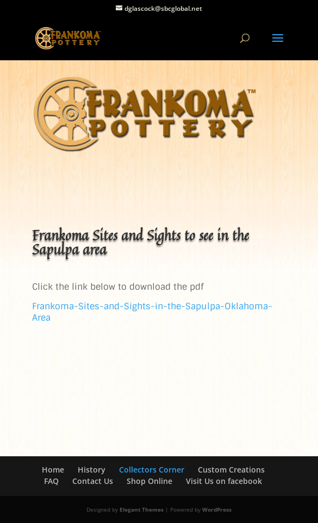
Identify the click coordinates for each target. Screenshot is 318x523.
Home (53, 469)
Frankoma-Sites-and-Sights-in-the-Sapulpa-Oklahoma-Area (152, 312)
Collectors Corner (151, 469)
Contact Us (92, 481)
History (91, 469)
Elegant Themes (142, 509)
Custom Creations (231, 469)
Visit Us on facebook (224, 481)
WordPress (217, 509)
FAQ (51, 481)
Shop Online (149, 481)
